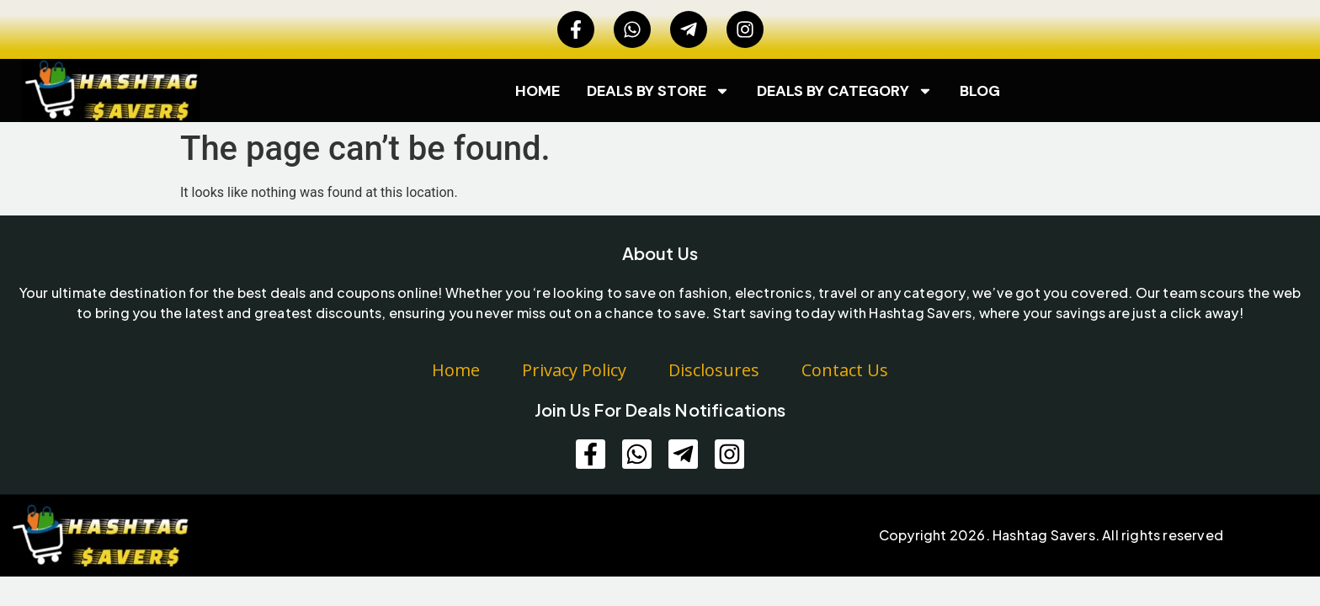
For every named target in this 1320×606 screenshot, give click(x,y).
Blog (980, 91)
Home (537, 91)
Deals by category (845, 91)
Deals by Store (658, 91)
